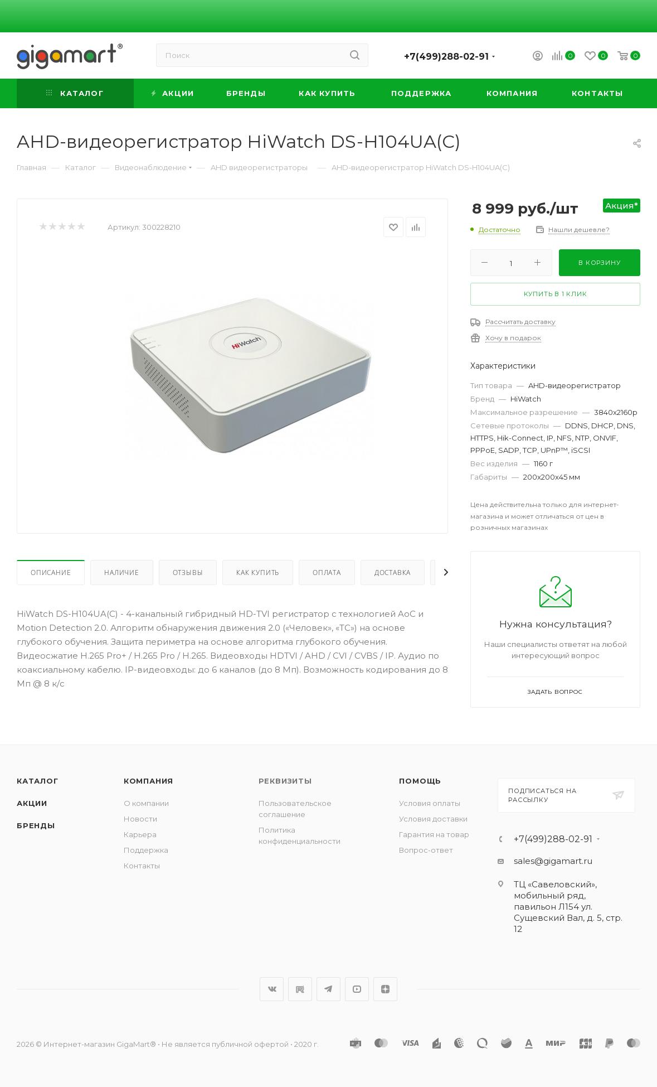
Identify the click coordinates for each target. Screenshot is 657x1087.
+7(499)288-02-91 (446, 56)
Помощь (420, 780)
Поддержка (146, 850)
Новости (140, 818)
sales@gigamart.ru (553, 861)
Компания (148, 780)
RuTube (300, 989)
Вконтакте (272, 989)
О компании (146, 803)
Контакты (142, 865)
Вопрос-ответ (426, 850)
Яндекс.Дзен (385, 989)
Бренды (36, 825)
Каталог (38, 780)
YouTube (357, 989)
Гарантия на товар (434, 834)
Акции (32, 803)
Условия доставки (433, 818)
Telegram (328, 989)
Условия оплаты (429, 803)
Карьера (140, 834)
